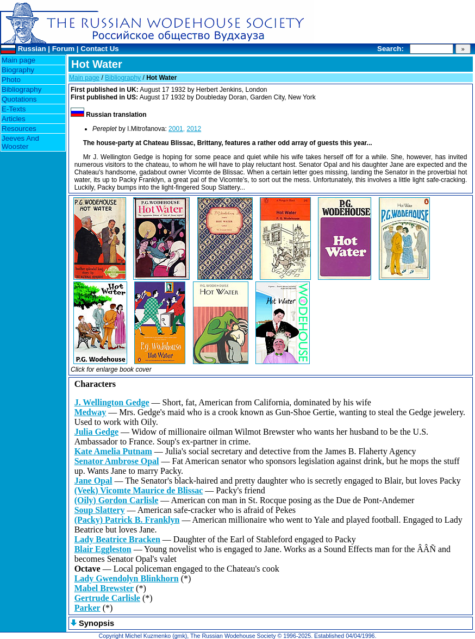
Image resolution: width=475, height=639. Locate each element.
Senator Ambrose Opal (116, 461)
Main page (18, 60)
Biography (18, 70)
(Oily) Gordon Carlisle (116, 500)
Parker (87, 607)
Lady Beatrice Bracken (117, 539)
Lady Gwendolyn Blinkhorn (126, 578)
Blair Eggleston (103, 549)
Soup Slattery (99, 510)
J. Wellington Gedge (111, 402)
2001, (176, 129)
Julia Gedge (96, 431)
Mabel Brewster (104, 588)
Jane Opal (93, 480)
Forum (63, 49)
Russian (32, 49)
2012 (193, 129)
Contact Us (99, 49)
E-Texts (14, 109)
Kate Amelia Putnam (113, 451)
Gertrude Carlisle (107, 598)
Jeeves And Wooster (20, 142)
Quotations (19, 99)
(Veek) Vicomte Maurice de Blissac (138, 490)
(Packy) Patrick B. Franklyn (127, 519)
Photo (11, 80)
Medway (90, 412)
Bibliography (21, 89)
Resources (19, 128)
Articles (14, 119)
